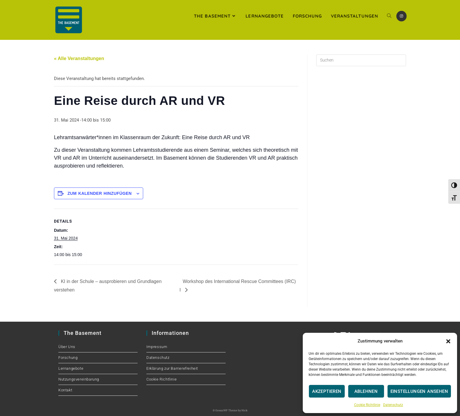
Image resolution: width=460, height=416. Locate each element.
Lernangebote (70, 368)
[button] (448, 341)
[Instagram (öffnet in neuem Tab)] (401, 16)
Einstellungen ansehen (419, 391)
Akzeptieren (326, 391)
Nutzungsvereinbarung (78, 379)
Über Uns (66, 347)
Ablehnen (366, 391)
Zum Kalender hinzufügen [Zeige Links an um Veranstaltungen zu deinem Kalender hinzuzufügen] (99, 193)
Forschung (67, 357)
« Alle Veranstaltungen (79, 58)
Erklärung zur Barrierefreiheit (172, 368)
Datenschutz (393, 405)
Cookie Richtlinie (367, 405)
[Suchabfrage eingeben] (361, 60)
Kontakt (65, 390)
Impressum (156, 347)
